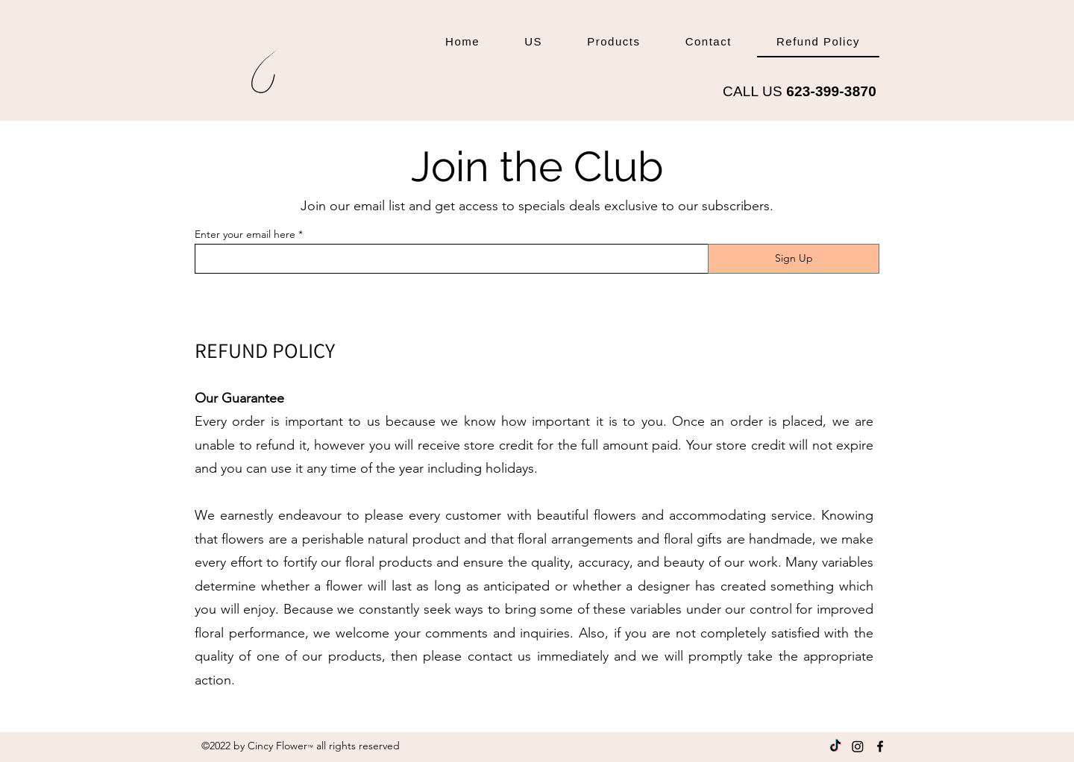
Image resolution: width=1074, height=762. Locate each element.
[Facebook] (880, 746)
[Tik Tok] (835, 746)
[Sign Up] (793, 259)
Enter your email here (245, 234)
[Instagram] (857, 746)
